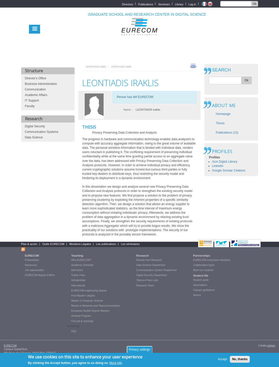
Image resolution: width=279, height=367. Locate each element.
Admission (77, 270)
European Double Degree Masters (90, 310)
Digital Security (35, 126)
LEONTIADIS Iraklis (96, 66)
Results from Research (149, 260)
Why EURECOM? (81, 260)
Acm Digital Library (224, 161)
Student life (200, 275)
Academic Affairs (36, 95)
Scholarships (78, 280)
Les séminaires (130, 244)
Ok (254, 4)
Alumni (197, 295)
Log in (192, 4)
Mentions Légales (80, 244)
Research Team (145, 285)
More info (115, 364)
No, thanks (239, 360)
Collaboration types (204, 265)
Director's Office (35, 78)
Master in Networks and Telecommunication (95, 305)
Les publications (106, 244)
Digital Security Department (151, 275)
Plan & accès (29, 244)
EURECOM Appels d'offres (40, 275)
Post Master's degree (83, 295)
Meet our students (203, 270)
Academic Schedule (82, 265)
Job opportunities (34, 270)
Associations (200, 285)
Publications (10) (227, 132)
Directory (127, 4)
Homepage (223, 114)
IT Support (32, 100)
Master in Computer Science (87, 300)
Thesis (220, 123)
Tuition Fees (78, 275)
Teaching (77, 255)
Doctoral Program (81, 315)
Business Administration (41, 84)
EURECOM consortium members (211, 260)
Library (179, 4)
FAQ (73, 331)
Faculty (30, 106)
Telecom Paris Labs (147, 280)
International (78, 285)
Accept (222, 360)
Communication (35, 89)
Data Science (34, 137)
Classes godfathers (204, 290)
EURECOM (32, 255)
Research (142, 255)
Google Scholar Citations (228, 170)
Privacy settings (139, 351)
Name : (127, 109)
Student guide (201, 280)
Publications (145, 4)
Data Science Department (150, 265)
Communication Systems (41, 132)
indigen (271, 345)
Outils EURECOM (53, 244)
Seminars (164, 4)
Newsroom (31, 265)
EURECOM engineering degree (89, 290)
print (193, 65)
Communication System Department (156, 270)
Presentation (32, 260)
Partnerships (201, 255)
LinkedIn (217, 166)
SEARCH (221, 70)
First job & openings (82, 321)
